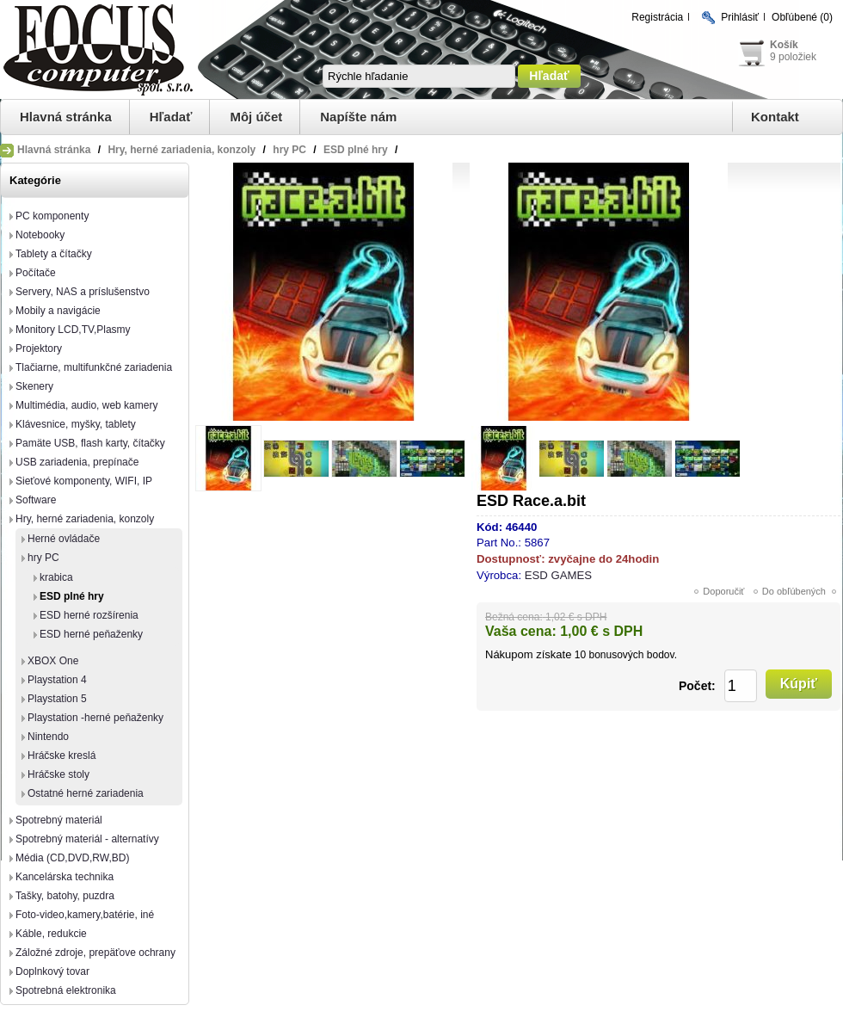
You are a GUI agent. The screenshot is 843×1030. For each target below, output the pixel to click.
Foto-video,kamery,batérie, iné (84, 915)
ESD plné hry (72, 596)
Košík (784, 45)
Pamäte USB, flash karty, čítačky (90, 443)
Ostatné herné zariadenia (86, 793)
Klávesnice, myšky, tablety (75, 424)
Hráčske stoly (58, 774)
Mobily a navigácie (58, 311)
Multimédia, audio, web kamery (86, 405)
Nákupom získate (528, 654)
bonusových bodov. (632, 655)
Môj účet (256, 116)
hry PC (43, 558)
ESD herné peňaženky (91, 634)
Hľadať (171, 116)
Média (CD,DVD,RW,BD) (72, 858)
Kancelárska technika (64, 877)
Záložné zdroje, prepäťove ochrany (95, 953)
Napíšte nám (358, 116)
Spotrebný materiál (58, 820)
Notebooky (40, 235)
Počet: (697, 686)
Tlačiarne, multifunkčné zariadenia (93, 367)
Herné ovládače (64, 539)
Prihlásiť (740, 17)
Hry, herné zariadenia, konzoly (84, 519)
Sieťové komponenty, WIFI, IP (83, 481)
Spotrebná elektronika (65, 990)
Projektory (38, 348)
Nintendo (48, 737)
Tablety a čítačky (53, 254)
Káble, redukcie (51, 934)
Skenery (34, 386)
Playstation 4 (57, 680)
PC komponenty (52, 216)
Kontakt (775, 116)
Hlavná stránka (66, 116)
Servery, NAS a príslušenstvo (82, 292)
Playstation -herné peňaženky (95, 718)
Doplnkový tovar (52, 971)
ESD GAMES (558, 575)
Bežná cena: (514, 617)
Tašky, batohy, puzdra (64, 896)
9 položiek (793, 57)
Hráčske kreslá (61, 755)
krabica (56, 577)
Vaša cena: (521, 631)
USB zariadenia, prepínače (76, 462)
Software (35, 500)
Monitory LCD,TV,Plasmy (73, 330)
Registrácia (657, 17)
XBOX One (53, 661)
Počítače (35, 273)
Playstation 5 (57, 699)
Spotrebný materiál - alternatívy (87, 839)
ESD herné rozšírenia (89, 615)
